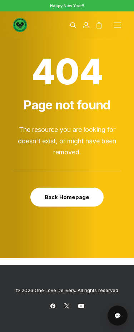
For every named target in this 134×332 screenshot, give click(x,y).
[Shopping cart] (95, 25)
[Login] (82, 25)
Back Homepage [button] (67, 197)
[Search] (70, 25)
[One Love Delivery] (20, 25)
